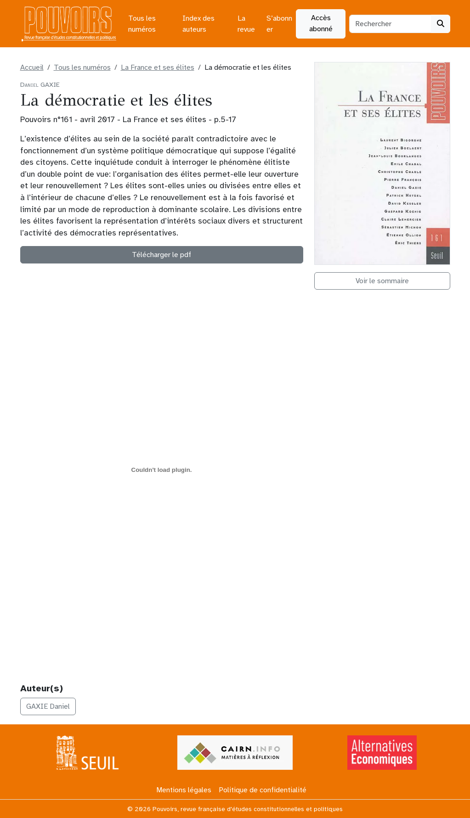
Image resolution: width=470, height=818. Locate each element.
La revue (246, 24)
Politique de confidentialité (262, 790)
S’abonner (279, 24)
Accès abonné (321, 23)
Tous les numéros (142, 24)
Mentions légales (183, 790)
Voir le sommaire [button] (382, 281)
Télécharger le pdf (161, 254)
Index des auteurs (198, 24)
